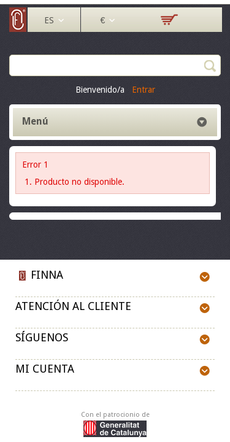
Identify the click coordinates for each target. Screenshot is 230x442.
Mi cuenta (44, 368)
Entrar (143, 90)
